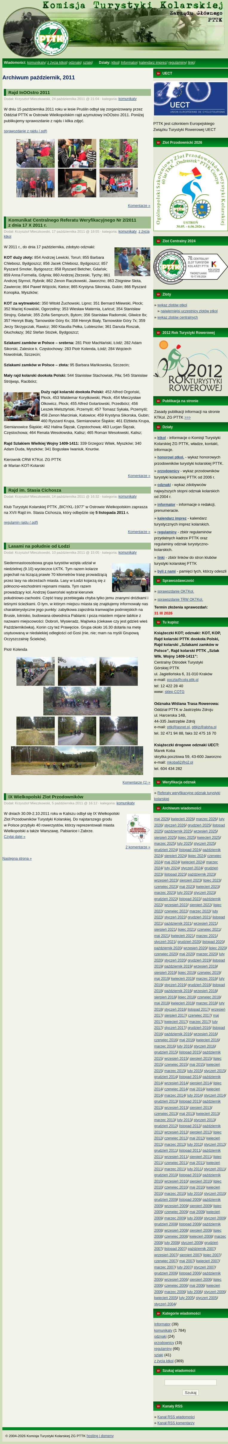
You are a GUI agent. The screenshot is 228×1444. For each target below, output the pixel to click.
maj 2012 (196, 1138)
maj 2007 (186, 1261)
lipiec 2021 (186, 929)
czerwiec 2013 (165, 1114)
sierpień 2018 (165, 997)
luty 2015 (194, 1071)
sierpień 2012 (200, 1132)
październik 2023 (201, 874)
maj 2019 (161, 979)
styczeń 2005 (206, 1298)
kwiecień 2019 (182, 979)
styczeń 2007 (204, 1267)
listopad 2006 (189, 1273)
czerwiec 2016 (165, 1040)
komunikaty (36, 62)
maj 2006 (196, 1285)
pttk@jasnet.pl (178, 727)
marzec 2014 (174, 1095)
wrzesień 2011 (175, 1157)
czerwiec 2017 (199, 1015)
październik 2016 (178, 1034)
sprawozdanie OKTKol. (175, 591)
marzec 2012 (174, 1144)
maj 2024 (171, 862)
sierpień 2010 (200, 1181)
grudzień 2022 (165, 899)
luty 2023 (184, 893)
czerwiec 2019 (208, 973)
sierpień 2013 (200, 1108)
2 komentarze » (138, 847)
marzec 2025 (164, 843)
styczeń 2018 (175, 1009)
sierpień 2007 (190, 1255)
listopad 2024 (189, 850)
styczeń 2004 (164, 1304)
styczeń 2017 (175, 1028)
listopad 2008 (189, 1224)
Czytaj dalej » (14, 837)
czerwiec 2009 (175, 1212)
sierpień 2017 (175, 1015)
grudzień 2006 (165, 1273)
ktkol (115, 62)
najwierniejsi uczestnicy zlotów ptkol (189, 311)
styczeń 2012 (214, 1144)
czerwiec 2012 (175, 1138)
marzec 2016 (164, 1046)
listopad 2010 (189, 1175)
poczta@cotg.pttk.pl (183, 680)
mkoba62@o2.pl (180, 762)
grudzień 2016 (199, 1028)
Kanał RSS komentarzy (176, 1423)
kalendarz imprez (152, 62)
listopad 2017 (198, 1009)
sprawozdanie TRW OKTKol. (180, 599)
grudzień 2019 (199, 960)
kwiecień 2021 (182, 936)
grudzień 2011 (165, 1150)
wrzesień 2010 (175, 1181)
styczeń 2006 (214, 1292)
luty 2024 (171, 868)
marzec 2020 (206, 954)
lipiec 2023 (211, 880)
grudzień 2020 (188, 942)
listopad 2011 (189, 1150)
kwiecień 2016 (207, 1040)
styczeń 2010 (214, 1194)
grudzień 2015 (165, 1052)
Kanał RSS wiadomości (176, 1417)
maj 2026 (161, 819)
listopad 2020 (213, 942)
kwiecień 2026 (182, 819)
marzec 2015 (174, 1071)
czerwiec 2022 (175, 911)
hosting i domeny (100, 1436)
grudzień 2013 (165, 1101)
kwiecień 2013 (207, 1114)
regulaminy (177, 62)
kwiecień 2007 (207, 1261)
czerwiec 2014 (175, 1089)
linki (191, 62)
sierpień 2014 (200, 1083)
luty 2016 (184, 1046)
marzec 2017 (199, 1022)
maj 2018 (161, 1003)
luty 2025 (184, 843)
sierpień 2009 (200, 1206)
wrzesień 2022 (175, 905)
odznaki (75, 62)
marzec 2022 (199, 911)
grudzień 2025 (199, 825)
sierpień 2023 (190, 880)
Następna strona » (17, 858)
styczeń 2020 (175, 960)
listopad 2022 (189, 899)
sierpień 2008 (200, 1230)
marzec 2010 (174, 1194)
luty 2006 (194, 1292)
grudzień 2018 (199, 985)
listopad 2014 (189, 1077)
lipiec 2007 (211, 1255)
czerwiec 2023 (165, 887)
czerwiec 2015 (175, 1064)
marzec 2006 (174, 1292)
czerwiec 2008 (175, 1236)
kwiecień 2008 (200, 1236)
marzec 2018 (206, 1003)
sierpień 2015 (200, 1058)
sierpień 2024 (175, 856)
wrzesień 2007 (165, 1255)
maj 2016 (186, 1040)
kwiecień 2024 (192, 862)
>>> (187, 417)
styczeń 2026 (175, 825)
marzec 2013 (164, 1120)
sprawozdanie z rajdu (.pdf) (25, 131)
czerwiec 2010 (175, 1187)
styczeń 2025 (204, 843)
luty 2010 (194, 1194)
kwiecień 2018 (182, 1003)
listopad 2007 (175, 1249)
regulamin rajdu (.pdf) (21, 522)
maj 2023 (186, 887)
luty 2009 (194, 1218)
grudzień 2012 (165, 1126)
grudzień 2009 (165, 1200)
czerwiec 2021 (208, 929)
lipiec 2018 (186, 997)
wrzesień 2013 (175, 1108)
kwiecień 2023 (207, 887)
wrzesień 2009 (175, 1206)
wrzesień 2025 (205, 831)
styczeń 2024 (191, 868)
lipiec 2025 (186, 837)
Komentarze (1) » (136, 782)
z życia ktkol (57, 62)
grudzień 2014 (165, 1077)
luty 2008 (171, 1243)
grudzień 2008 (165, 1224)
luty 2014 (194, 1095)
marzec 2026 (206, 819)
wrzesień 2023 (165, 880)
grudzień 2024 (165, 850)
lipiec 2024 (196, 856)
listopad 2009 (189, 1200)
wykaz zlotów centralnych (177, 317)
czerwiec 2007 (165, 1261)
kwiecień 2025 (208, 837)
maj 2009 (196, 1212)
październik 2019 (178, 966)
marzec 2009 (174, 1218)
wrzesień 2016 (205, 1034)
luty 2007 (184, 1267)
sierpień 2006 (200, 1279)
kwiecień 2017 (175, 1022)
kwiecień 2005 (165, 1298)
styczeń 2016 (204, 1046)
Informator (129, 62)
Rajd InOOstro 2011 (29, 92)
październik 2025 (178, 831)
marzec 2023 (164, 893)
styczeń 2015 (214, 1071)
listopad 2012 (189, 1126)
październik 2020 (167, 948)
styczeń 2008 (191, 1243)
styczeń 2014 (214, 1095)
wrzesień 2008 (175, 1230)
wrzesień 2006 (175, 1279)
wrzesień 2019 (205, 966)
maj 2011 (196, 1163)
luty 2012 (194, 1144)
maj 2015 (196, 1064)
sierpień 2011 (200, 1157)
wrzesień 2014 (175, 1083)
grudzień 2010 (165, 1175)
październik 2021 (178, 923)
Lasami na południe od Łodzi (39, 546)
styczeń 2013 (204, 1120)
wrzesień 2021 (205, 923)
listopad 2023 (175, 874)
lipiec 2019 (186, 973)
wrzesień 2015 (175, 1058)
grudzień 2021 (199, 917)
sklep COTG (174, 692)
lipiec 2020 (217, 948)
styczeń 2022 (175, 917)
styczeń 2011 (214, 1169)
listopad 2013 (189, 1101)
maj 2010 (196, 1187)
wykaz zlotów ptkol (172, 305)
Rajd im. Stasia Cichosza (34, 490)
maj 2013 (186, 1114)
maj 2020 (186, 954)
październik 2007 (201, 1249)
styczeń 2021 (164, 942)
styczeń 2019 (175, 985)
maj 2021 (161, 936)
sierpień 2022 (200, 905)
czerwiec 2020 (165, 954)
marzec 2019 (206, 979)
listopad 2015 (189, 1052)
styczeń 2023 (204, 893)
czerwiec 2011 (175, 1163)
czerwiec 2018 (208, 997)
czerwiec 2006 (175, 1285)
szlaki (87, 62)
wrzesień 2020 (194, 948)
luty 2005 (186, 1298)
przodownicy (164, 1343)
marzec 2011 (174, 1169)
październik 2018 (178, 991)
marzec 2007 (164, 1267)
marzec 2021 (206, 936)
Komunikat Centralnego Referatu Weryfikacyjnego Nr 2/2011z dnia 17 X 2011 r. (72, 222)
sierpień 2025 (165, 837)
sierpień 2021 (165, 929)
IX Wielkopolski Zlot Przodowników (45, 796)
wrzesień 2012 (175, 1132)
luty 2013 (184, 1120)
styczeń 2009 (214, 1218)
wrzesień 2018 (205, 991)
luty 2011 (194, 1169)
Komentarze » (139, 206)
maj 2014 (196, 1089)
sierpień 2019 (165, 973)
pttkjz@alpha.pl (204, 727)
